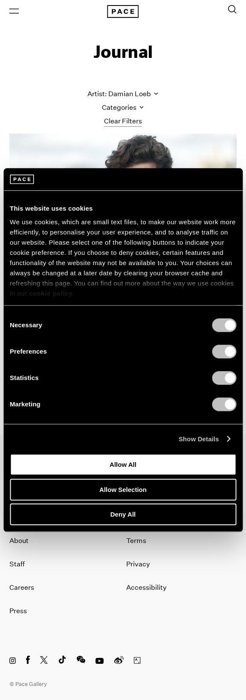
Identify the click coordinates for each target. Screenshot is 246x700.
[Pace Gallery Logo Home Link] (123, 11)
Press (18, 611)
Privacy (138, 564)
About (19, 541)
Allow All (123, 464)
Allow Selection (123, 489)
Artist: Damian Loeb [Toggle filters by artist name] (122, 94)
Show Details (199, 439)
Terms (136, 541)
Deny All (123, 514)
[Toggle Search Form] (232, 9)
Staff (17, 564)
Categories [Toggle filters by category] (123, 107)
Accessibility (146, 587)
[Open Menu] (14, 11)
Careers (21, 587)
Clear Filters (123, 121)
